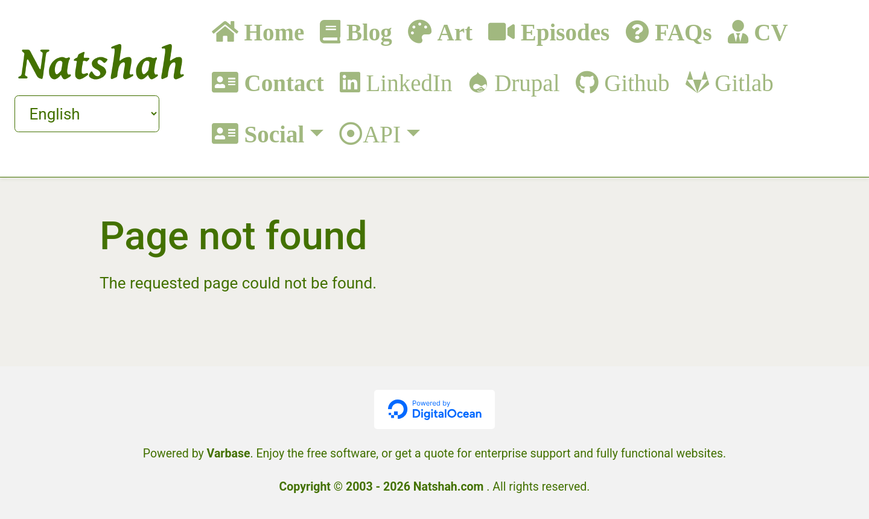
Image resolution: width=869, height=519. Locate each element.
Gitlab (741, 82)
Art (452, 31)
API (382, 133)
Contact (281, 82)
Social (271, 133)
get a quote (424, 453)
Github (634, 82)
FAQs (680, 31)
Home (271, 31)
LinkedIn (406, 82)
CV (768, 31)
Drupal (523, 82)
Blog (366, 31)
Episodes (562, 31)
